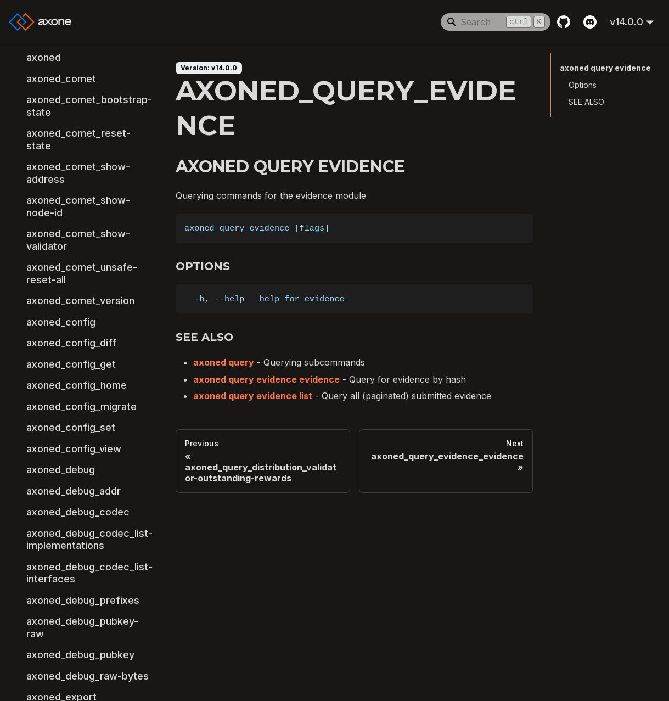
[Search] (495, 22)
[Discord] (590, 22)
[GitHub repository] (563, 22)
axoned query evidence (605, 67)
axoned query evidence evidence (266, 379)
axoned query (223, 362)
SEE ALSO (586, 101)
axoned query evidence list (252, 395)
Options (583, 84)
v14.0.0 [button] (626, 21)
